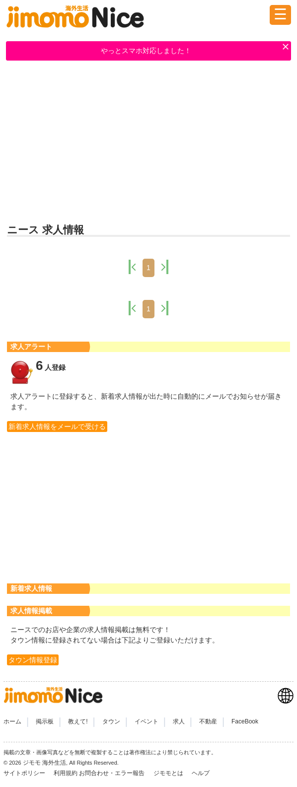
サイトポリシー (25, 773)
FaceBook (244, 721)
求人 (179, 721)
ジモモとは (169, 773)
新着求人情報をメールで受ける (57, 426)
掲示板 (45, 721)
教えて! (77, 721)
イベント (146, 721)
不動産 (208, 721)
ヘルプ (201, 773)
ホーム (12, 721)
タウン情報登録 (32, 660)
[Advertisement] (148, 142)
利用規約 (65, 773)
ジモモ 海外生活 (44, 762)
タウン (111, 721)
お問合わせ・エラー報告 (112, 773)
